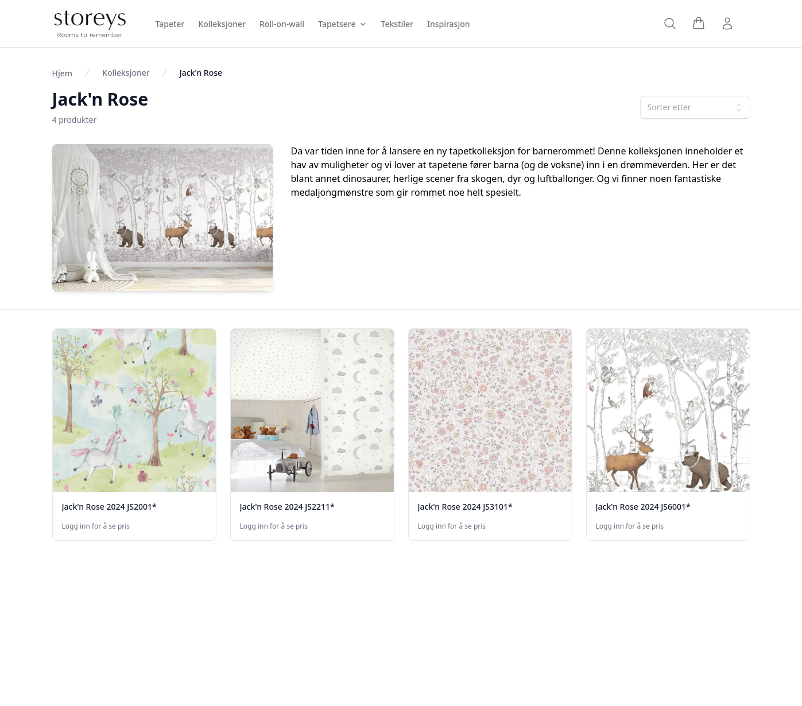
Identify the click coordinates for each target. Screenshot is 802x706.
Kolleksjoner (126, 72)
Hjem (62, 73)
